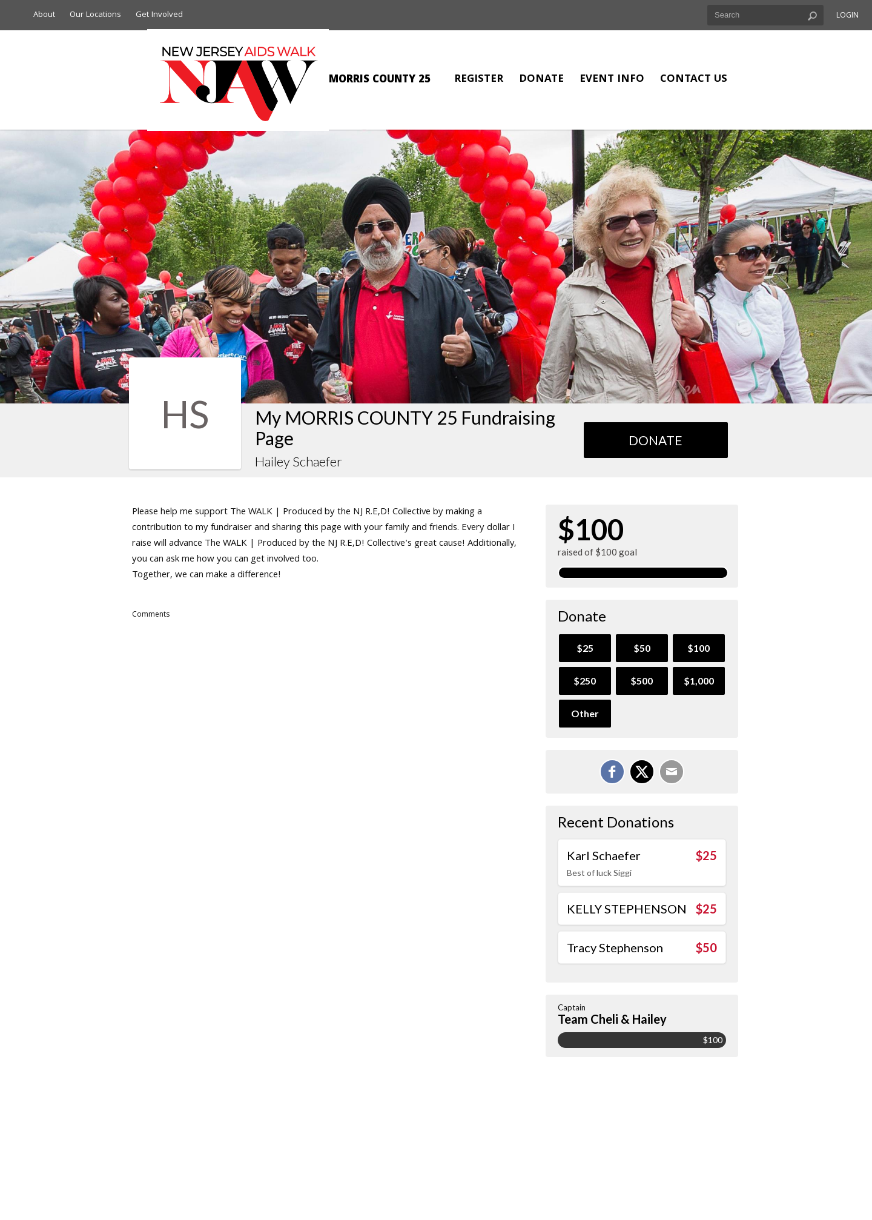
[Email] (671, 771)
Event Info (612, 79)
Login (847, 16)
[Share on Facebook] (612, 771)
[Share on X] (642, 771)
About (44, 15)
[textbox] (765, 15)
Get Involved (159, 15)
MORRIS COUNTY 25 (380, 80)
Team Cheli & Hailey (612, 1019)
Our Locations (95, 15)
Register (478, 79)
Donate (541, 79)
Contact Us (693, 79)
